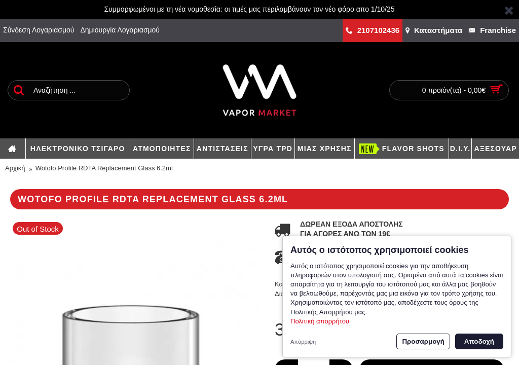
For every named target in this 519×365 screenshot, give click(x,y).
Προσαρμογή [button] (423, 341)
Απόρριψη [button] (303, 342)
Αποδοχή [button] (479, 341)
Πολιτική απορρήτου (319, 321)
